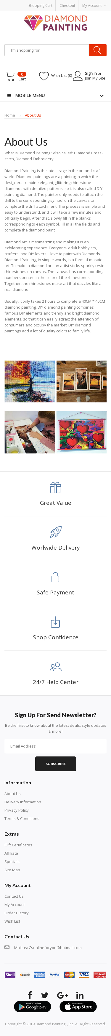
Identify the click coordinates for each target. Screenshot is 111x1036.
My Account (14, 904)
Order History (16, 913)
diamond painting (50, 1024)
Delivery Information (22, 802)
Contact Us (14, 896)
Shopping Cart (40, 5)
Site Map (12, 869)
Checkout (67, 5)
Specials (12, 861)
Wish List (12, 921)
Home (9, 115)
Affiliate (11, 853)
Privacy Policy (16, 810)
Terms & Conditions (21, 818)
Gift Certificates (18, 845)
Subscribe (56, 763)
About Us (33, 115)
